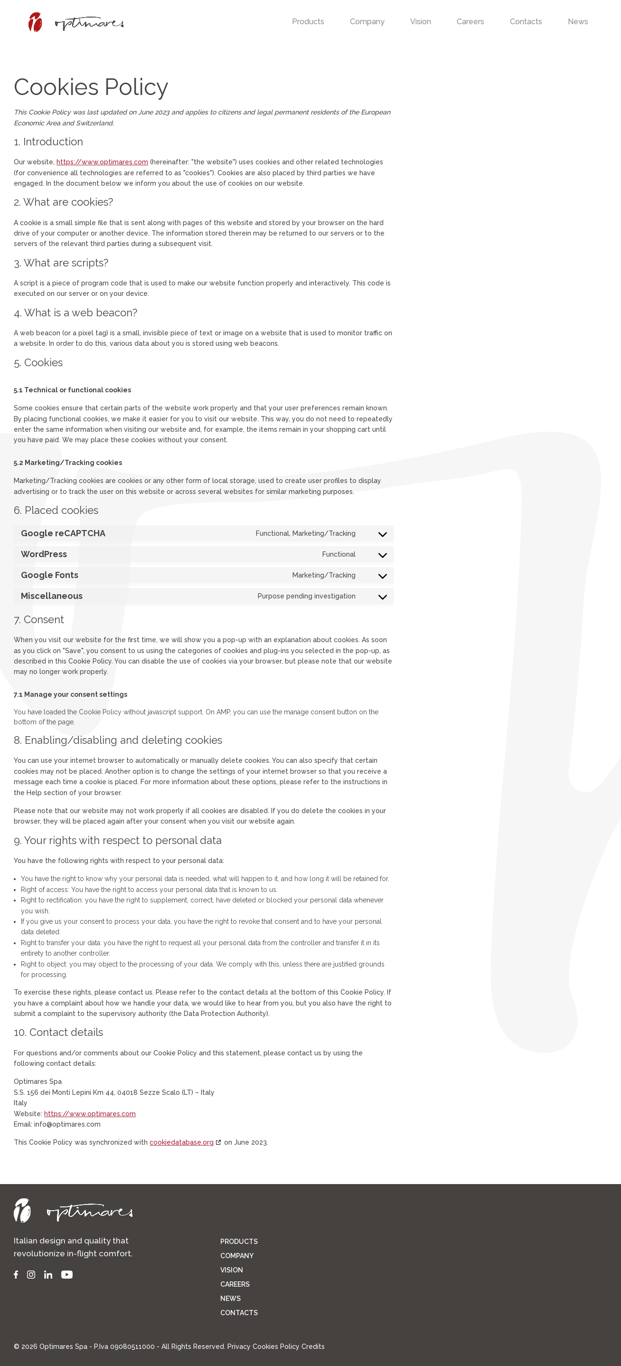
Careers (470, 21)
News (578, 21)
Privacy (239, 1346)
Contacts (526, 21)
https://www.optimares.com (102, 162)
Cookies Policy (276, 1346)
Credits (313, 1346)
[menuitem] (308, 22)
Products (308, 21)
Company (367, 21)
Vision (420, 21)
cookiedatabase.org (182, 1142)
